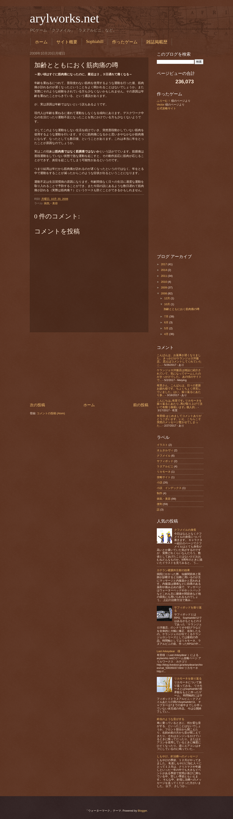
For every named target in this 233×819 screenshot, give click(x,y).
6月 (166, 322)
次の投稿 (37, 405)
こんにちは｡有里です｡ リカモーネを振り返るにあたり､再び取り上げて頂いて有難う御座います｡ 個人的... (179, 404)
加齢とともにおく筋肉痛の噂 (181, 309)
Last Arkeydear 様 (169, 651)
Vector (161, 104)
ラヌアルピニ (165, 466)
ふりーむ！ (164, 100)
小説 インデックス (169, 488)
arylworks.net (64, 18)
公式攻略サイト (166, 108)
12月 (167, 298)
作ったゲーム (125, 42)
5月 (166, 328)
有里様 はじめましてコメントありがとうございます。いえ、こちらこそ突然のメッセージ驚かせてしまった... (179, 420)
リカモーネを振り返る (188, 678)
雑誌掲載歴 (156, 42)
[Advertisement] (89, 367)
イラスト (162, 444)
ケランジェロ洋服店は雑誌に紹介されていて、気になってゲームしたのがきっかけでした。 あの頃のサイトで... (179, 375)
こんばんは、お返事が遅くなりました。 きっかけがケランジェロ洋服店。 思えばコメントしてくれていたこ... (179, 360)
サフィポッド (165, 461)
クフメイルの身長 (185, 529)
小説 (159, 482)
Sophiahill (94, 41)
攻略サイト (164, 477)
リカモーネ (164, 471)
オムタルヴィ (165, 450)
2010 (164, 281)
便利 (159, 504)
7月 (166, 316)
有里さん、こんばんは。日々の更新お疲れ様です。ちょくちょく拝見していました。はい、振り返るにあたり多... (179, 390)
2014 (164, 270)
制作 (159, 493)
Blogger (142, 810)
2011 (164, 275)
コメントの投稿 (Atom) (51, 413)
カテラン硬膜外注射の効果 (173, 570)
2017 (164, 264)
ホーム (41, 42)
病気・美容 (51, 203)
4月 (166, 334)
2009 (164, 287)
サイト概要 (66, 42)
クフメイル (164, 455)
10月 (167, 304)
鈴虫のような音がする (170, 719)
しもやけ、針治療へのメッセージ (177, 756)
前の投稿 (140, 405)
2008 (164, 293)
